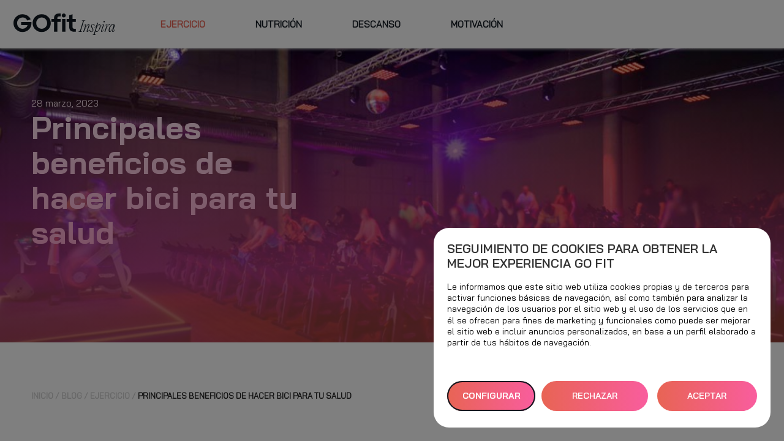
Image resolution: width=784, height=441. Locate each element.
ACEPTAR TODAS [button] (706, 400)
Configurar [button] (491, 395)
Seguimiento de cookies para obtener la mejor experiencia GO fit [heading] (582, 256)
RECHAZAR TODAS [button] (594, 400)
